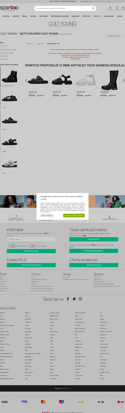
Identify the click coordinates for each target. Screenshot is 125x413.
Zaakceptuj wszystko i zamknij (74, 215)
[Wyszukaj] (93, 8)
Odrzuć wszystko (47, 215)
